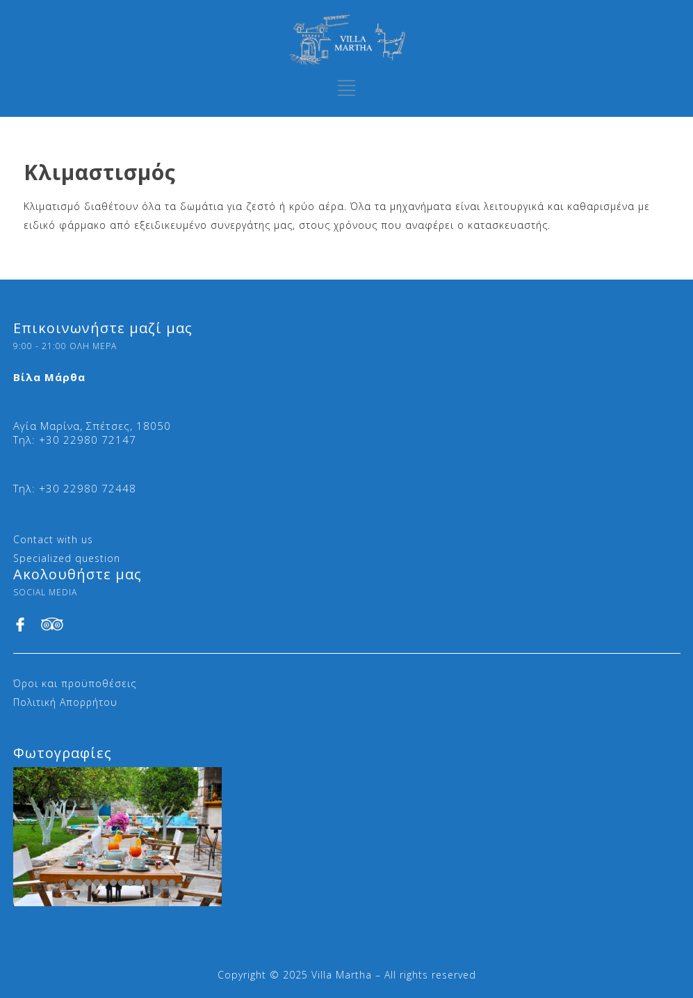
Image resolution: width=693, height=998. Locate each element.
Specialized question (66, 558)
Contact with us (53, 539)
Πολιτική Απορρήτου (65, 702)
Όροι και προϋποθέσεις (74, 683)
